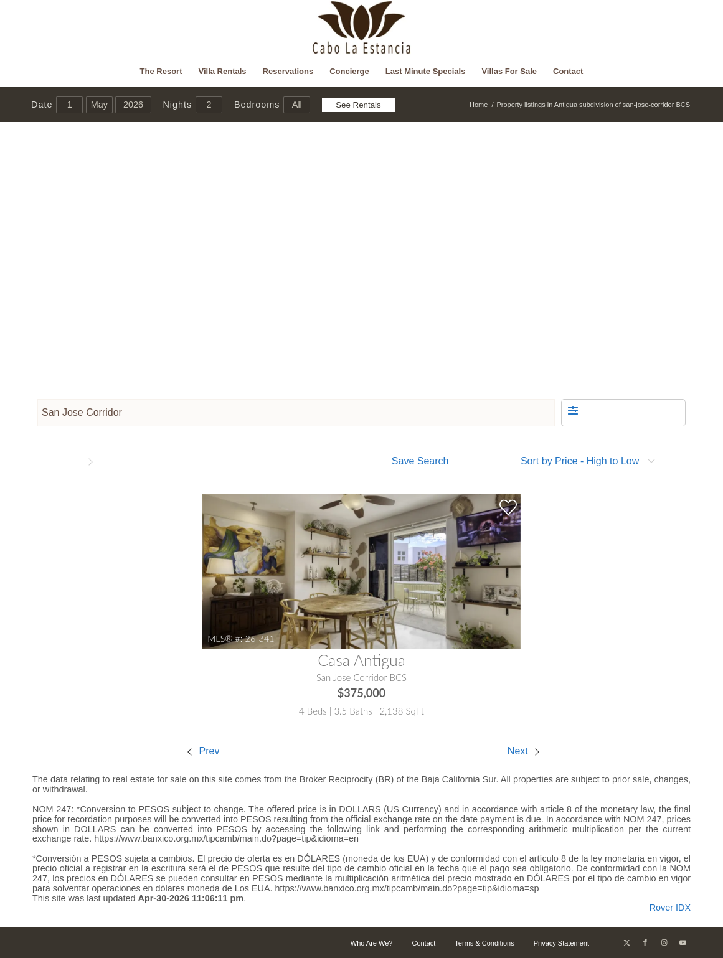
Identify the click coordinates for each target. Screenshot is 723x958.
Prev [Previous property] (203, 751)
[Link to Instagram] (663, 942)
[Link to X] (626, 942)
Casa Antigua (361, 659)
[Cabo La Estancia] (361, 28)
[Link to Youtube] (682, 942)
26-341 (260, 638)
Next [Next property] (523, 751)
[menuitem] (161, 71)
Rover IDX (670, 908)
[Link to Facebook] (645, 942)
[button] (623, 412)
